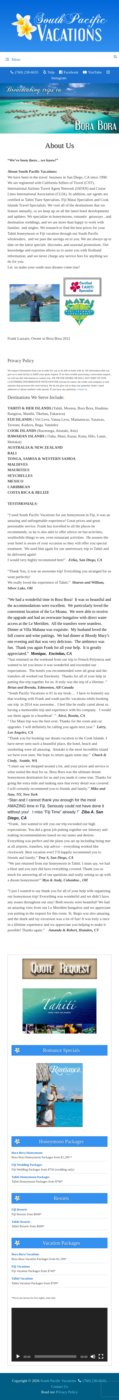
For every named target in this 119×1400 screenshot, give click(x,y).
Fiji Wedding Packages (27, 1165)
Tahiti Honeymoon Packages (31, 1177)
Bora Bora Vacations (25, 1254)
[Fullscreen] (100, 1356)
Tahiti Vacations (22, 1278)
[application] (59, 1335)
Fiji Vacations (21, 1266)
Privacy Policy (67, 1392)
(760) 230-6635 (26, 72)
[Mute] (92, 1356)
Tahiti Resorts (21, 1222)
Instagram (58, 78)
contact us (82, 389)
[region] (59, 108)
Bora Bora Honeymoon (27, 1153)
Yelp (51, 72)
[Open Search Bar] (115, 57)
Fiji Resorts (19, 1209)
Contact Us (59, 1387)
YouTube (95, 72)
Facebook (71, 72)
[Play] (18, 1356)
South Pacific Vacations (58, 1381)
